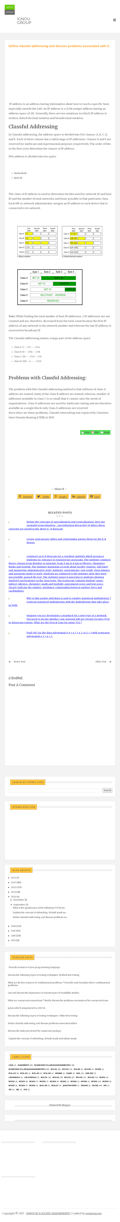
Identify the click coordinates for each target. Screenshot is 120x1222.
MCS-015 (79, 1077)
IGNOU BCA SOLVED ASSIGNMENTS (48, 1213)
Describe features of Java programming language (34, 967)
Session (84, 1085)
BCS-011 (54, 1069)
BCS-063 (88, 1069)
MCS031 (94, 1081)
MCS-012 (55, 1077)
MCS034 (22, 1085)
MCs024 (84, 1081)
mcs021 (63, 1081)
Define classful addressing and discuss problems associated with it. (42, 1023)
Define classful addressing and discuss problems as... (40, 917)
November (18, 900)
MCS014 (32, 1081)
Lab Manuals (14, 1077)
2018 (13, 926)
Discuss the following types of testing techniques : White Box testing (43, 1015)
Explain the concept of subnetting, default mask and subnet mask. (43, 1038)
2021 (13, 892)
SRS (105, 1085)
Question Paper (70, 1085)
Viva (25, 1089)
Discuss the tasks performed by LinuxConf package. (35, 1031)
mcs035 (32, 1085)
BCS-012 (65, 1069)
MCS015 (43, 1081)
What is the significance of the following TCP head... (39, 908)
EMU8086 (58, 1073)
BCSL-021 (24, 1073)
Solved (95, 1085)
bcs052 (98, 1069)
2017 (13, 931)
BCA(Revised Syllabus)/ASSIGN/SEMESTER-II (27, 1069)
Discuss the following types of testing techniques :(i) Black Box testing (43, 975)
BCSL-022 (35, 1073)
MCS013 (22, 1081)
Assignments (23, 1065)
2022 (13, 887)
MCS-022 (91, 1077)
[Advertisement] (60, 72)
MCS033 (12, 1085)
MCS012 (12, 1081)
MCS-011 (44, 1077)
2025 (13, 877)
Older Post (100, 661)
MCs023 (74, 1081)
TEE (10, 1089)
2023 (13, 882)
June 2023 (89, 1073)
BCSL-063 (47, 1073)
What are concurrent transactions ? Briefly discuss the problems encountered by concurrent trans (58, 1000)
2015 (13, 940)
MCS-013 (67, 1077)
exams (69, 1073)
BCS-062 (77, 1069)
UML (17, 1089)
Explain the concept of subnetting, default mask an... (40, 912)
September (19, 904)
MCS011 (102, 1077)
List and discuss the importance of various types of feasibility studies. (44, 993)
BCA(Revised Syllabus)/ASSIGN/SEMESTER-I (52, 1065)
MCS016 (53, 1081)
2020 (13, 896)
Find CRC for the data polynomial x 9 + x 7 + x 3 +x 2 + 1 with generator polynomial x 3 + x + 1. (68, 634)
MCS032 (105, 1081)
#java (11, 1065)
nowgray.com (93, 1213)
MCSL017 (54, 1085)
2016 (13, 935)
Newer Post (19, 661)
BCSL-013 (12, 1073)
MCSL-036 (43, 1085)
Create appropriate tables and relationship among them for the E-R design (66, 541)
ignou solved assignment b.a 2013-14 (26, 1008)
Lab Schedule (30, 1077)
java (78, 1073)
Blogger (66, 1105)
